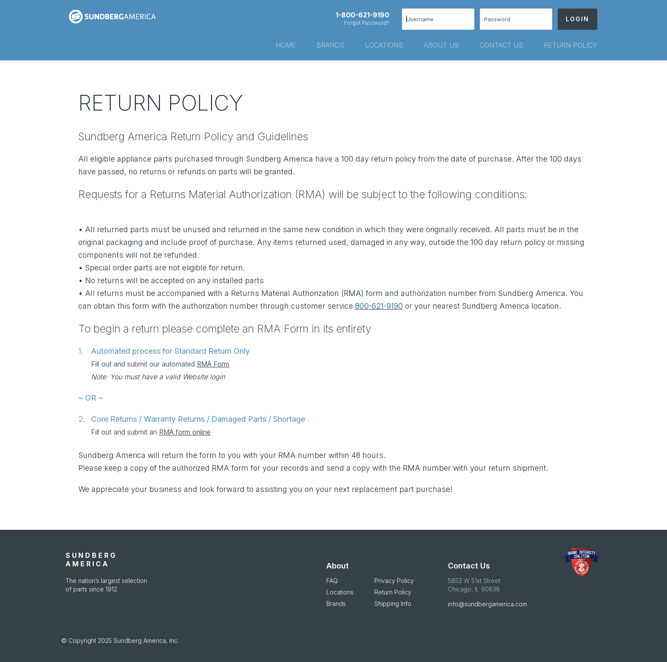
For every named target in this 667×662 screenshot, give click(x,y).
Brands (336, 603)
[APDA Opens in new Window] (581, 562)
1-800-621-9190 (362, 15)
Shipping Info (392, 603)
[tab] (275, 45)
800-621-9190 (379, 305)
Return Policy (392, 592)
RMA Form (213, 364)
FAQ (332, 580)
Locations (339, 592)
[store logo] (115, 16)
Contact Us (469, 565)
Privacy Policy (394, 580)
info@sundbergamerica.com (487, 604)
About (337, 565)
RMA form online (185, 432)
